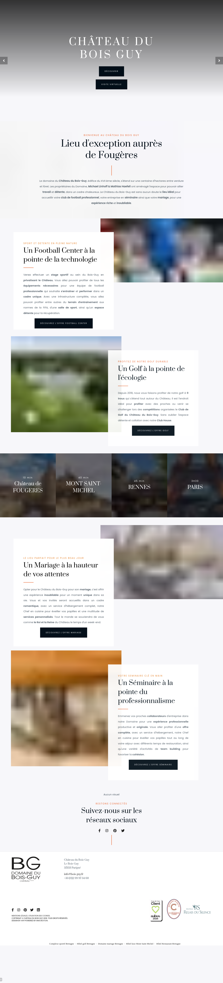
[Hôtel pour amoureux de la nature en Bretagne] (153, 776)
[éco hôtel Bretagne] (63, 330)
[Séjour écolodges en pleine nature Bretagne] (99, 835)
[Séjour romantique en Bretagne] (195, 483)
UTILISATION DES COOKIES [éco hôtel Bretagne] (40, 920)
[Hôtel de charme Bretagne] (123, 835)
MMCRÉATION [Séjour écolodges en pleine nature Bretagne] (42, 925)
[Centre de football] (153, 440)
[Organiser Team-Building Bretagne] (63, 640)
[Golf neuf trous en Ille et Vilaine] (111, 85)
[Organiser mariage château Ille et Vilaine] (156, 913)
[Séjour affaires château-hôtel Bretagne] (28, 489)
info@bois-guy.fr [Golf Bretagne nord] (74, 878)
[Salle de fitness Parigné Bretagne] (40, 914)
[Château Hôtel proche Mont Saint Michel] (26, 873)
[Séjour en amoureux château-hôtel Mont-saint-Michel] (83, 479)
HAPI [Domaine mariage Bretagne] (23, 925)
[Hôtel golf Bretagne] (115, 835)
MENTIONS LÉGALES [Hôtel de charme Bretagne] (20, 920)
